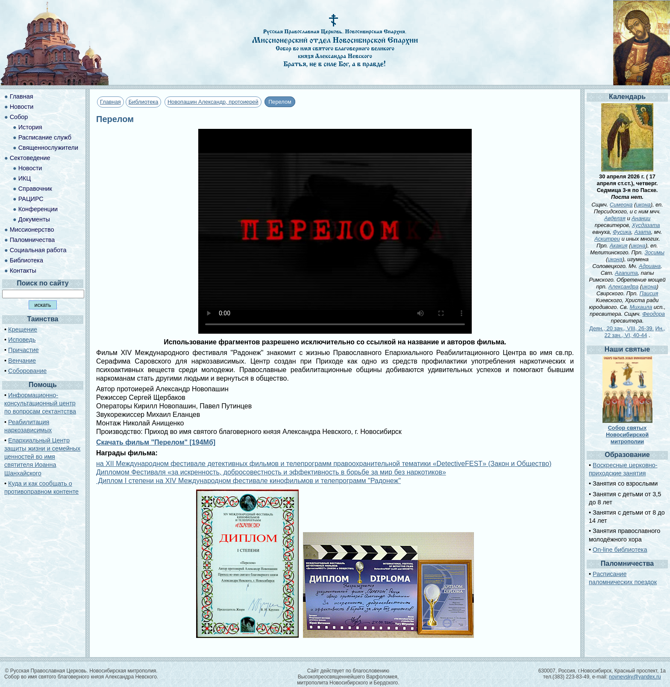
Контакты (23, 270)
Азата (642, 232)
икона (643, 204)
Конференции (38, 209)
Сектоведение (30, 157)
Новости (22, 106)
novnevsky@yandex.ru (635, 677)
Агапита (626, 273)
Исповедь (21, 339)
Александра (623, 286)
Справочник (35, 188)
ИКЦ (24, 178)
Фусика (622, 232)
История (30, 127)
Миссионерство (32, 229)
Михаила (641, 307)
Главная (110, 102)
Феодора (653, 314)
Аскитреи (607, 239)
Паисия (648, 293)
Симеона (621, 204)
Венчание (22, 360)
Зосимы (654, 252)
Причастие (23, 349)
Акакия (619, 245)
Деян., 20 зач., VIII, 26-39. (621, 328)
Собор (19, 117)
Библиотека (144, 102)
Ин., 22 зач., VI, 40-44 (635, 331)
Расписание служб (44, 137)
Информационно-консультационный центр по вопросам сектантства (40, 403)
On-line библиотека (620, 549)
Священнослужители (48, 147)
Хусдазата (646, 225)
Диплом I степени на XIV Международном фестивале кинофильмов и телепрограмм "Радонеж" (248, 480)
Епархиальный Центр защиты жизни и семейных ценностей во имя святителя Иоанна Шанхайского (42, 457)
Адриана (650, 266)
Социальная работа (38, 250)
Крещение (22, 329)
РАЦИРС (31, 198)
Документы (34, 219)
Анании (641, 218)
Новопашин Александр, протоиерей (213, 102)
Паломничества (32, 239)
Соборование (27, 370)
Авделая (615, 218)
